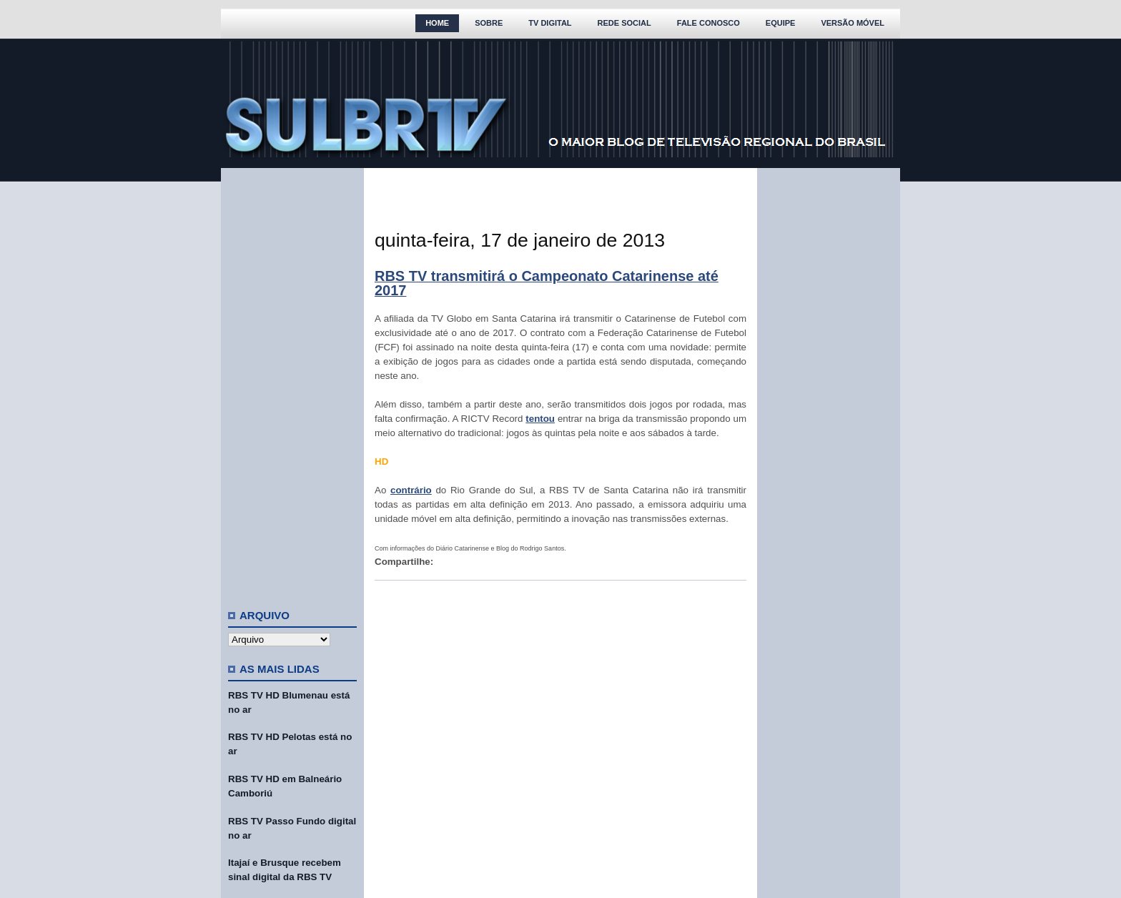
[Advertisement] (292, 382)
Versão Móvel (852, 23)
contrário (411, 490)
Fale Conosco (708, 23)
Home (437, 23)
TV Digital (549, 23)
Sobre (489, 23)
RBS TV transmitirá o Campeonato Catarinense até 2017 (546, 283)
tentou (540, 418)
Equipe (781, 23)
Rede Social (624, 23)
